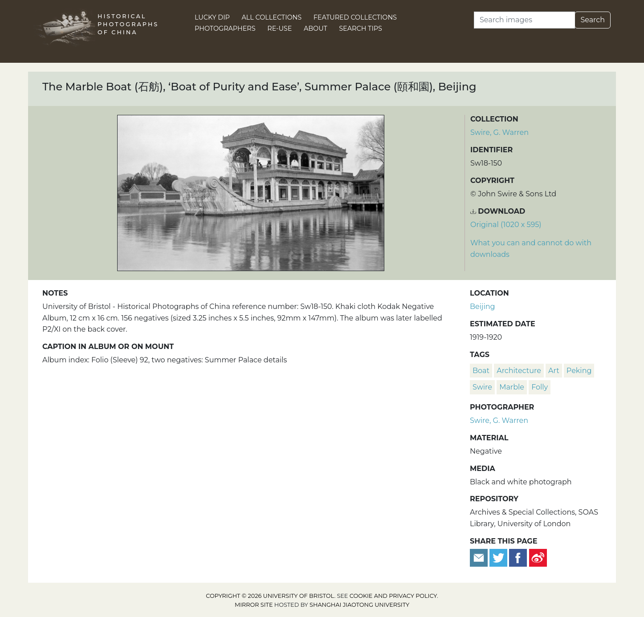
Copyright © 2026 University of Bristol (270, 596)
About (315, 28)
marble (511, 387)
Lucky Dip (212, 17)
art (553, 370)
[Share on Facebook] (518, 557)
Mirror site (254, 604)
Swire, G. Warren (499, 132)
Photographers (225, 28)
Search (592, 20)
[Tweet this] (499, 557)
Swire (482, 387)
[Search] (524, 20)
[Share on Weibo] (538, 557)
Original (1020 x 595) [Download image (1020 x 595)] (506, 224)
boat (481, 370)
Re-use (279, 28)
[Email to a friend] (479, 557)
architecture (519, 370)
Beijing (482, 306)
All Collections (272, 17)
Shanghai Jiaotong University (359, 604)
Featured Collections (355, 17)
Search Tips (360, 28)
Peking (579, 370)
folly (539, 387)
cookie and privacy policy (393, 596)
